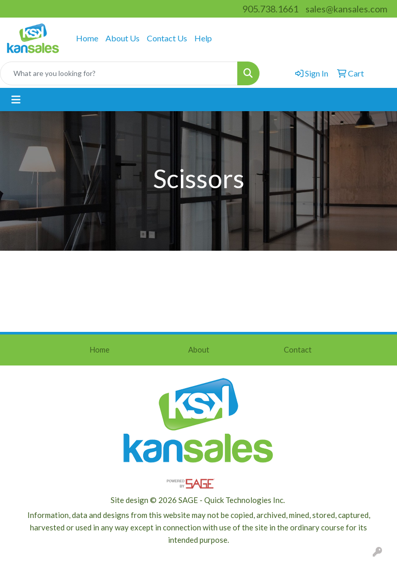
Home (87, 38)
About (198, 349)
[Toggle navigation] (16, 99)
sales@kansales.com (346, 8)
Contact (298, 349)
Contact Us (167, 38)
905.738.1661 (270, 8)
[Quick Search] (119, 73)
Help (203, 38)
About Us (122, 38)
